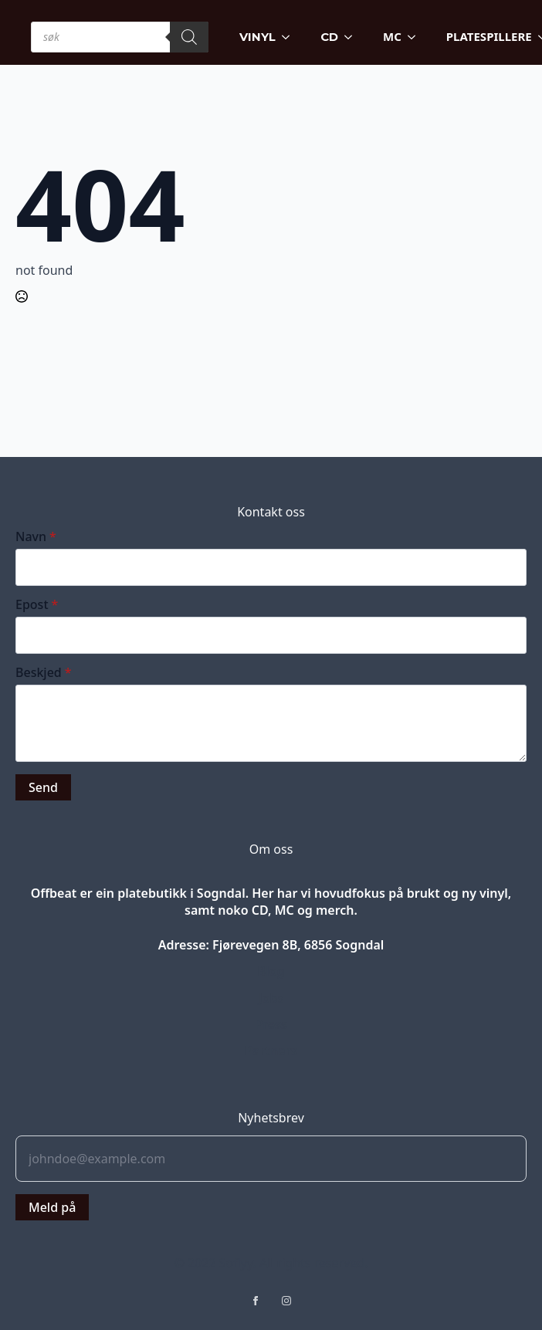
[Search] (189, 37)
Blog (271, 971)
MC (392, 36)
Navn (35, 536)
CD (329, 36)
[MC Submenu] (416, 36)
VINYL (257, 36)
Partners (270, 1050)
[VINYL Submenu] (290, 36)
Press (271, 1024)
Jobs (271, 998)
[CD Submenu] (353, 36)
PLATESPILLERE (489, 36)
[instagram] (286, 1300)
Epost (36, 604)
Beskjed (43, 672)
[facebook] (255, 1300)
